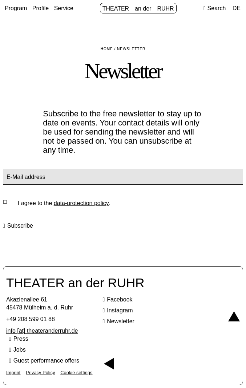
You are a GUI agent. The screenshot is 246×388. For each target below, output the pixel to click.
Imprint (13, 372)
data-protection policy (81, 203)
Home (107, 49)
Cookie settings (76, 372)
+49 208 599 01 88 (30, 319)
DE (237, 8)
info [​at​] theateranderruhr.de (42, 331)
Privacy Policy (40, 372)
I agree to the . (64, 203)
